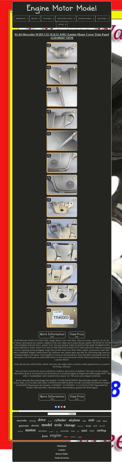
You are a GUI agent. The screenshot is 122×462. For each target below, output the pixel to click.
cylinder (60, 420)
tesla (58, 425)
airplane (74, 420)
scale (99, 421)
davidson (42, 431)
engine (55, 435)
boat (73, 431)
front (45, 436)
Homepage (61, 446)
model (47, 425)
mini (84, 430)
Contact (61, 450)
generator (24, 425)
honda (88, 426)
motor (30, 430)
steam (66, 437)
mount (50, 421)
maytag (32, 421)
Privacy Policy (62, 454)
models (80, 437)
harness (20, 431)
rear (92, 430)
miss (57, 431)
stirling (101, 430)
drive (42, 420)
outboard (73, 437)
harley (80, 426)
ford (95, 426)
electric (35, 425)
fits (78, 431)
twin (84, 421)
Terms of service (62, 458)
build (102, 426)
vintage (69, 425)
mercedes (22, 420)
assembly (64, 431)
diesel (105, 421)
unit (91, 420)
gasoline (51, 431)
